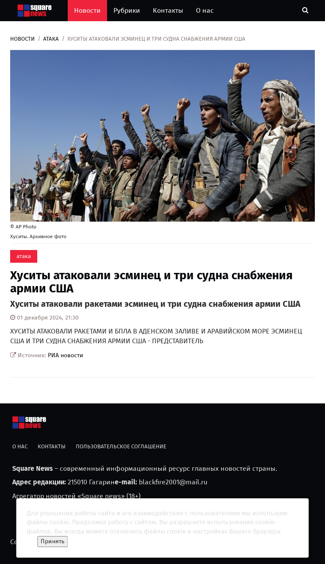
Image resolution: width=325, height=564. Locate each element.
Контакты (168, 10)
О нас (205, 10)
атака (51, 39)
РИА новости (65, 355)
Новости (87, 10)
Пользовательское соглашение (121, 446)
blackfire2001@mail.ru (173, 482)
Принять (52, 541)
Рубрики (126, 10)
